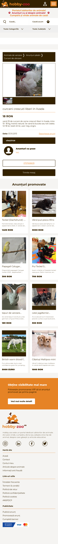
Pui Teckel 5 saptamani (38, 266)
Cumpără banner (10, 519)
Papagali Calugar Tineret (11, 266)
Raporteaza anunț (47, 133)
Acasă (5, 456)
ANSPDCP (7, 500)
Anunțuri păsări (33, 55)
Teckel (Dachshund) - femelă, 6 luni (13, 220)
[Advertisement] (29, 41)
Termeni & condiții (11, 486)
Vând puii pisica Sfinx (43, 220)
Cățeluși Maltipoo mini (44, 359)
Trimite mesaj (29, 172)
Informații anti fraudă (12, 470)
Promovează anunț (11, 515)
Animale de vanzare (13, 55)
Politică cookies (10, 497)
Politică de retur (10, 489)
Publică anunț (9, 512)
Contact (6, 459)
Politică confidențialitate (14, 493)
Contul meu (8, 463)
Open (54, 3)
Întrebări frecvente (11, 482)
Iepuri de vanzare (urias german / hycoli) (13, 313)
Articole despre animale (13, 467)
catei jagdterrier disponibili (40, 313)
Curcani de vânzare (13, 58)
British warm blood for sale (14, 359)
